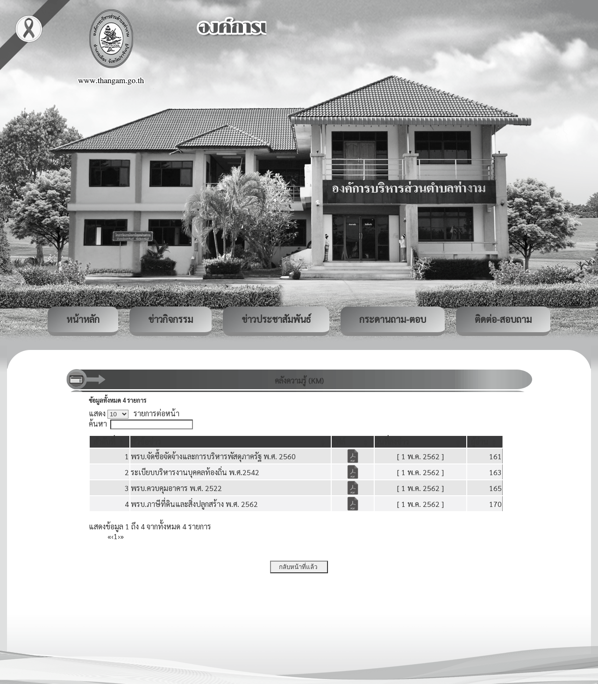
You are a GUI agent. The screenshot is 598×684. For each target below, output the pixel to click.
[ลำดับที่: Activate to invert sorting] (109, 442)
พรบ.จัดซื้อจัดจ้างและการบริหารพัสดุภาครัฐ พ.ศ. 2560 (213, 456)
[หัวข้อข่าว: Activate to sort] (230, 442)
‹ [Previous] (112, 536)
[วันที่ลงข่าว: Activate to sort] (420, 442)
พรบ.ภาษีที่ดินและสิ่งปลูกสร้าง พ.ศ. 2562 (194, 504)
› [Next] (119, 536)
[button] (104, 442)
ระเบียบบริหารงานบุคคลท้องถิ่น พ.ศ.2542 (195, 472)
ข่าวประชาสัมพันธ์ (276, 319)
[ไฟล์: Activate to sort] (353, 442)
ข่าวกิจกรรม (170, 319)
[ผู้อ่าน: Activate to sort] (485, 442)
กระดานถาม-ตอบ (392, 319)
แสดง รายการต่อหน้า (134, 413)
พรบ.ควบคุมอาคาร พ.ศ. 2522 (176, 488)
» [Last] (122, 536)
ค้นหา (98, 423)
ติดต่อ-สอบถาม (503, 319)
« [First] (109, 536)
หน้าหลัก (83, 319)
